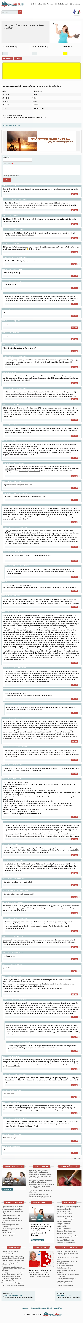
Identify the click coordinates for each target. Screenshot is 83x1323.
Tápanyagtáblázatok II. (64, 1211)
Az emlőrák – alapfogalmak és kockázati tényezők (11, 1279)
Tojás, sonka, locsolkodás (65, 1265)
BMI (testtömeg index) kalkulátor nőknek (12, 1221)
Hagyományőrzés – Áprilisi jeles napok (67, 1258)
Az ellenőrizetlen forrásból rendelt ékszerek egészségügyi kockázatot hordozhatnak (40, 1176)
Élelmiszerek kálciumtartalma (66, 1231)
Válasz (75, 194)
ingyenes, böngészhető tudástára (40, 1276)
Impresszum (25, 1308)
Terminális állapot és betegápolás (12, 1283)
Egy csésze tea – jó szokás (10, 1251)
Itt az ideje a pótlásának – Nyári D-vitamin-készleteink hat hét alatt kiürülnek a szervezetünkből (13, 1274)
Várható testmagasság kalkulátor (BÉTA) (12, 1212)
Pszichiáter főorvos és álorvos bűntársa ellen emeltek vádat (38, 1171)
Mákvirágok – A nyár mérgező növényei (66, 1271)
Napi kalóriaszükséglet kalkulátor (11, 1182)
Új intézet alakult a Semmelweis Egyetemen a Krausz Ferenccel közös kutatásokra (13, 1268)
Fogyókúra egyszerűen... (64, 1228)
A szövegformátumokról (11, 175)
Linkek (49, 1308)
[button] (65, 32)
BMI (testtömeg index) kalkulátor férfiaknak (12, 1229)
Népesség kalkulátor (8, 1235)
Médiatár (76, 4)
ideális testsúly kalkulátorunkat (29, 471)
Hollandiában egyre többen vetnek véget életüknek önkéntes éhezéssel (13, 1257)
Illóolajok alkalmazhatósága (66, 1242)
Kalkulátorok (63, 4)
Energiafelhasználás (63, 1223)
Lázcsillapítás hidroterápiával (66, 1278)
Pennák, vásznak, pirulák (65, 1285)
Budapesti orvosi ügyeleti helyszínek (68, 1206)
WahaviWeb (58, 1308)
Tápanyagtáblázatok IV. (64, 1216)
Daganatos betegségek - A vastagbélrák (10, 1263)
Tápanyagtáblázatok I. (64, 1209)
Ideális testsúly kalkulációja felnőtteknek (10, 1225)
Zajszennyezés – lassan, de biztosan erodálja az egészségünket (40, 1181)
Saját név (6, 157)
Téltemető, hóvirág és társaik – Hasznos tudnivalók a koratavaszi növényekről (67, 1253)
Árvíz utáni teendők (8, 1254)
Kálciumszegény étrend (64, 1233)
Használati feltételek (38, 1308)
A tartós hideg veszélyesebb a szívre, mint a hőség (40, 1191)
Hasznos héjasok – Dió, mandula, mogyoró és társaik (67, 1236)
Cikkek (50, 4)
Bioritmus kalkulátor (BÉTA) (11, 1215)
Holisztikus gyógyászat (64, 1268)
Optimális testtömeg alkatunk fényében (24, 207)
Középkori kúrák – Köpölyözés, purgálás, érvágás (67, 1262)
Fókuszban (37, 4)
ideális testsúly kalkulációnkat (41, 205)
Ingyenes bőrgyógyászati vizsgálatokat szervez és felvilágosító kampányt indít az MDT (41, 1186)
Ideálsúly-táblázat (62, 1226)
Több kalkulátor (7, 1189)
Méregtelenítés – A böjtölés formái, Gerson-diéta (68, 1275)
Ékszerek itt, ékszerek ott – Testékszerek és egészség (65, 1282)
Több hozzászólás (37, 1240)
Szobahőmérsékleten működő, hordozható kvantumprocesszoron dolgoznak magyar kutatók (40, 1196)
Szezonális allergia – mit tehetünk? (13, 1260)
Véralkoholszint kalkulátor (10, 1218)
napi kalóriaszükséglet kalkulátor (23, 235)
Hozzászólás (7, 164)
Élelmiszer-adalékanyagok (65, 1219)
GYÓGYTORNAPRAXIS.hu (38, 1272)
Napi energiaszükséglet (64, 1221)
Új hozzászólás (75, 1158)
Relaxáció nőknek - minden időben (13, 1285)
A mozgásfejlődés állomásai (65, 1240)
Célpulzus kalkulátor (8, 1233)
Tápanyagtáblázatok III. (65, 1214)
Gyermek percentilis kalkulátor (12, 1209)
